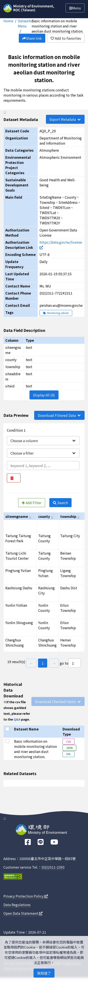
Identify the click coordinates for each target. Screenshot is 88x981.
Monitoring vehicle (56, 313)
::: (4, 112)
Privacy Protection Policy (25, 896)
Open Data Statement (23, 913)
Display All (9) (44, 395)
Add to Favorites (66, 38)
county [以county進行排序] (44, 516)
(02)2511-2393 (53, 867)
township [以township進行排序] (68, 516)
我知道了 (44, 973)
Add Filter (31, 502)
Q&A (17, 719)
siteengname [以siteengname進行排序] (16, 516)
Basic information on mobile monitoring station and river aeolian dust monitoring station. (57, 26)
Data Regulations (17, 904)
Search (60, 502)
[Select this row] (7, 741)
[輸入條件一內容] (43, 465)
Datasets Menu (25, 23)
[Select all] (7, 729)
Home (8, 20)
